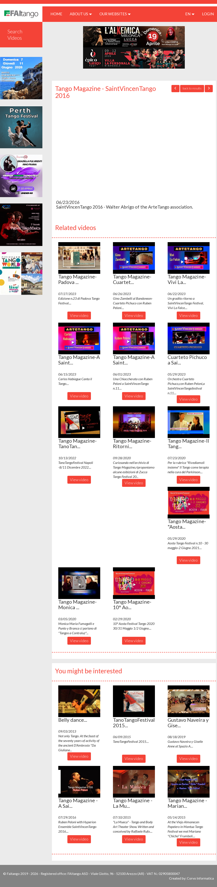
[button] (79, 258)
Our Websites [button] (115, 13)
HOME (57, 13)
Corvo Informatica (200, 878)
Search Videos (14, 34)
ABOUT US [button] (81, 13)
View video (79, 315)
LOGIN (208, 13)
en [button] (190, 13)
